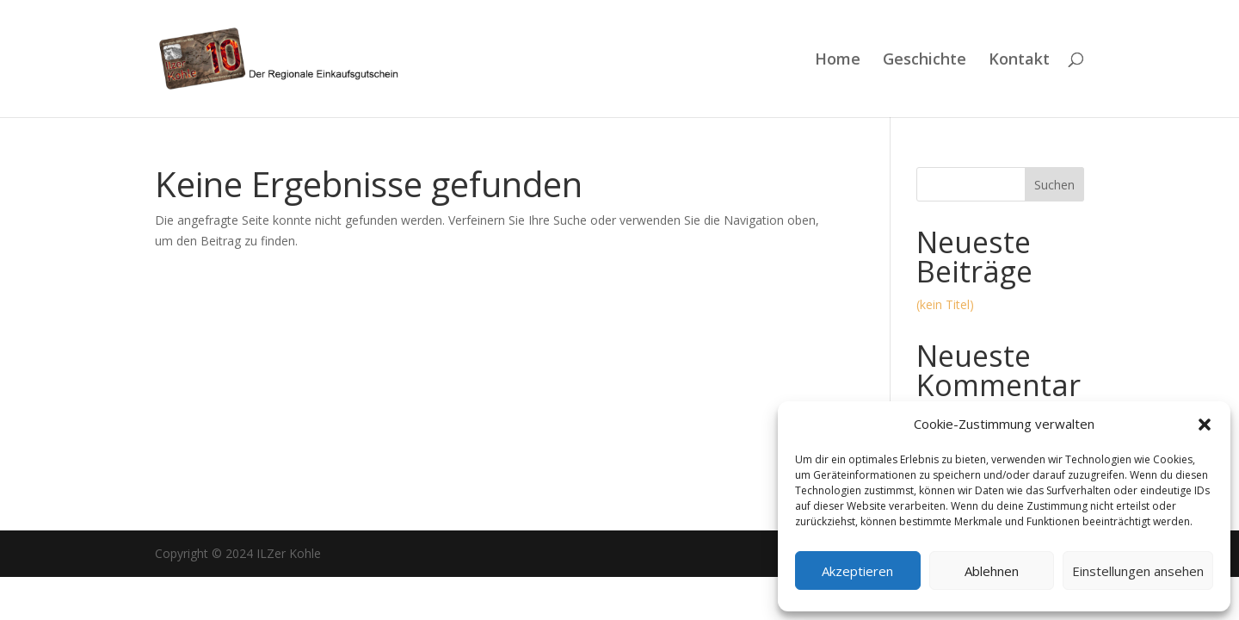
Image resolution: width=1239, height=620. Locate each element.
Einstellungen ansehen (1138, 571)
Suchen (1054, 185)
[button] (1204, 424)
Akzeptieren (857, 571)
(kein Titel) (945, 304)
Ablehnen (992, 571)
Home (837, 61)
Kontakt (1019, 61)
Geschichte (924, 61)
